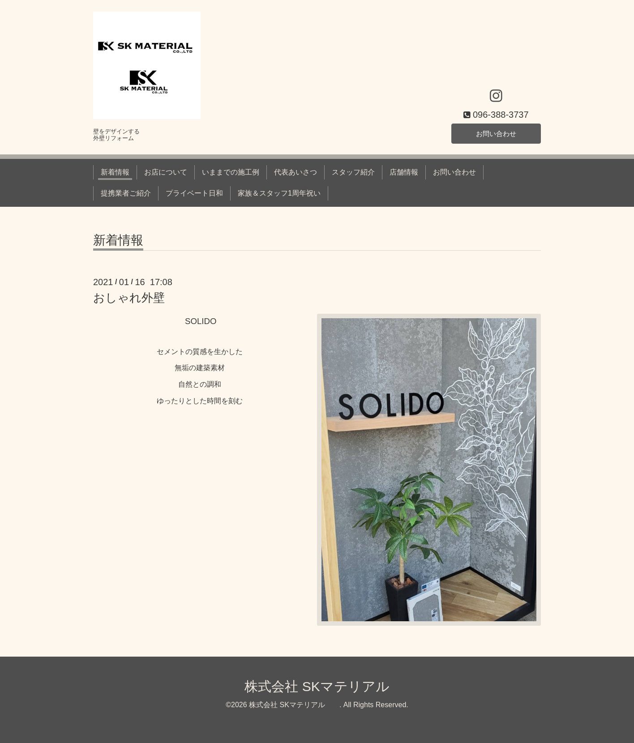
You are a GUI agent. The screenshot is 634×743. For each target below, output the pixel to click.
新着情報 (115, 172)
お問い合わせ (496, 133)
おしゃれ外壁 (129, 297)
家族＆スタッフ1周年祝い (279, 193)
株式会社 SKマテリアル (330, 686)
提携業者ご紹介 (126, 193)
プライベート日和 (194, 193)
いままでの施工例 (230, 172)
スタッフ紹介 (353, 172)
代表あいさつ (295, 172)
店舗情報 (404, 172)
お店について (165, 172)
